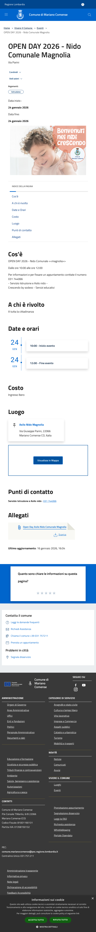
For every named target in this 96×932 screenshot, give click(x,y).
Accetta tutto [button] (36, 920)
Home (7, 28)
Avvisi (57, 770)
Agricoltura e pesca (17, 792)
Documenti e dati (16, 738)
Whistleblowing (62, 830)
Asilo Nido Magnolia (31, 425)
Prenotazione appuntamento (69, 808)
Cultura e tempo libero (65, 710)
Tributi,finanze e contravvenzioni (24, 770)
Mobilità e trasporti (64, 743)
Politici (10, 727)
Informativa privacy (17, 876)
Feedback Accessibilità (18, 893)
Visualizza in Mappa (48, 460)
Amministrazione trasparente (22, 870)
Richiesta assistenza (64, 824)
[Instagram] (76, 689)
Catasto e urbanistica (65, 732)
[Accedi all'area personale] (83, 4)
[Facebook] (76, 685)
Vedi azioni (16, 79)
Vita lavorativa (61, 716)
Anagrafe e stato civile (65, 704)
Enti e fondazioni (16, 721)
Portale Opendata (63, 835)
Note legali (12, 882)
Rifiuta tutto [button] (60, 919)
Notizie (57, 759)
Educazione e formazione (20, 759)
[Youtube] (84, 685)
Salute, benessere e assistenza (23, 781)
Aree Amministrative (18, 710)
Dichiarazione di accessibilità (22, 887)
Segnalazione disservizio (66, 813)
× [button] (92, 898)
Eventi (40, 28)
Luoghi (57, 784)
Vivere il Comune (23, 28)
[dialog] (48, 913)
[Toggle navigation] (6, 14)
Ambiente (12, 775)
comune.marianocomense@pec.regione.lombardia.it (30, 851)
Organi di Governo (16, 704)
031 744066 (49, 501)
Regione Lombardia (15, 4)
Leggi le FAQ (60, 819)
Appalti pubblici (62, 727)
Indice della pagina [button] (22, 186)
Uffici (10, 716)
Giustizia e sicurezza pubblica (22, 764)
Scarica (59, 534)
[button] (48, 926)
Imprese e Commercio (65, 721)
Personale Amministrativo (20, 732)
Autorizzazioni (14, 786)
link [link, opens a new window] (77, 913)
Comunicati (60, 764)
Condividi (15, 72)
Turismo (58, 738)
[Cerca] (89, 15)
